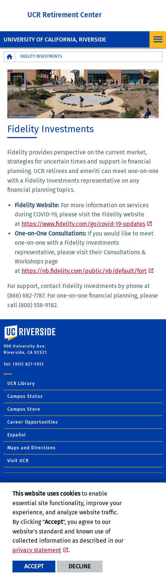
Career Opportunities (32, 422)
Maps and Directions (31, 447)
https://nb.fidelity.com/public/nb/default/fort (84, 270)
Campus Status (25, 396)
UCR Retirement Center (64, 15)
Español (16, 435)
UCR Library (21, 383)
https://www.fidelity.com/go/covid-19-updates (83, 223)
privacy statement (36, 550)
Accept (34, 566)
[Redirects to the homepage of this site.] (9, 57)
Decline (80, 566)
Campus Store (23, 409)
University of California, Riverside (55, 39)
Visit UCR (18, 460)
